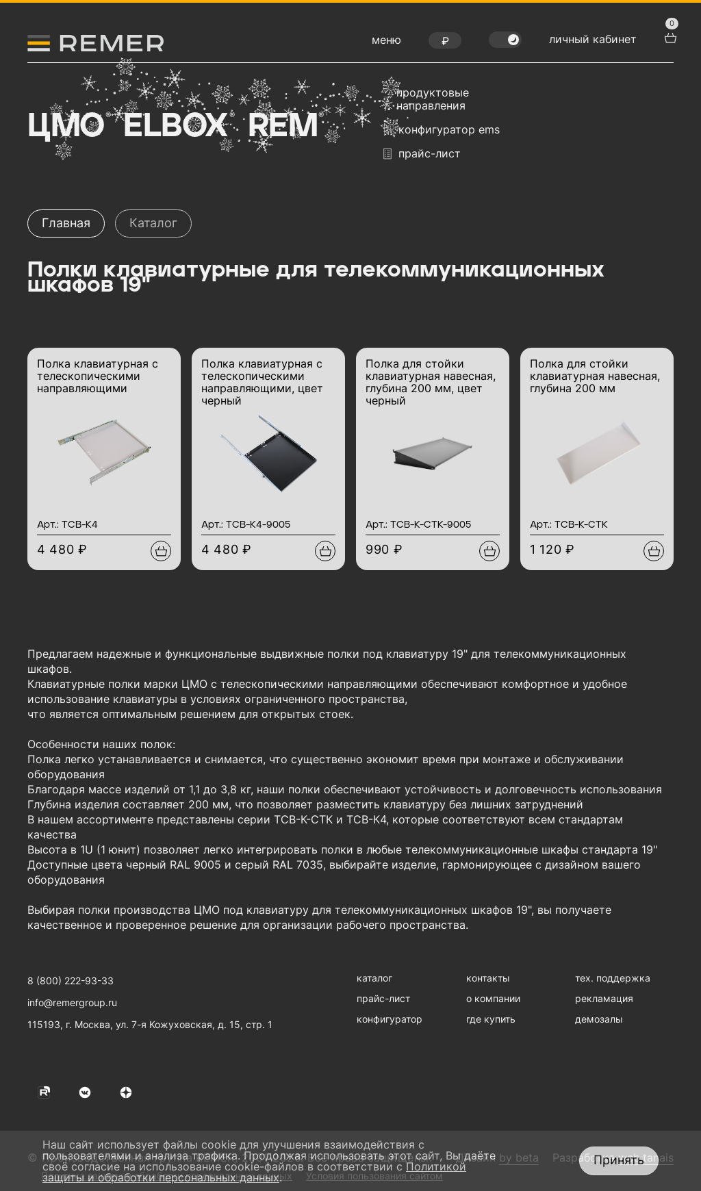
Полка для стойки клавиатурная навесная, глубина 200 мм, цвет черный (431, 382)
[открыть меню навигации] (386, 43)
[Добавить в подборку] (161, 551)
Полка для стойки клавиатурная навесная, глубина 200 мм (595, 376)
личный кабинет (593, 39)
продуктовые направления (426, 99)
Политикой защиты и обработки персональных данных (254, 1172)
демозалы (599, 1019)
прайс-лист (422, 153)
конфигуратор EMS (441, 129)
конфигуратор (389, 1019)
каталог (374, 978)
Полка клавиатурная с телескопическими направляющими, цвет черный (262, 382)
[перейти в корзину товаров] (669, 36)
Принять (619, 1160)
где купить (490, 1019)
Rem (285, 126)
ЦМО (67, 126)
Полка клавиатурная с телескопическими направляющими (97, 376)
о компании (493, 998)
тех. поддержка (612, 978)
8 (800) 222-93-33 (70, 980)
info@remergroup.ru (72, 1002)
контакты (488, 978)
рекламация (604, 998)
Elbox (177, 126)
